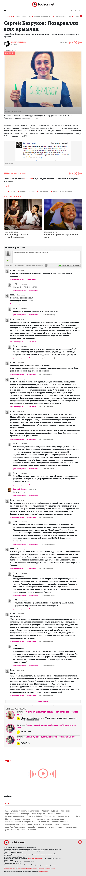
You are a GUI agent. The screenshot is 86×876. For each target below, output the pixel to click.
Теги (7, 804)
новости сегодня (12, 824)
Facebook (28, 179)
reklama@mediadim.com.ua (35, 858)
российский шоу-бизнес (15, 827)
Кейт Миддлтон (38, 814)
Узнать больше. (43, 871)
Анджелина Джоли (50, 811)
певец (57, 824)
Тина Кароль (49, 816)
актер (12, 191)
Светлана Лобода (34, 816)
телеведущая (71, 827)
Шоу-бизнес (9, 53)
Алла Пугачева (11, 811)
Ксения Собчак (54, 814)
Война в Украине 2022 (43, 16)
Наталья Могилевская (14, 816)
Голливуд (25, 814)
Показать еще (43, 701)
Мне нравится (31, 279)
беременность (38, 819)
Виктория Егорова (18, 42)
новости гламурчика (61, 822)
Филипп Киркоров (65, 816)
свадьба (31, 827)
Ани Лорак (65, 811)
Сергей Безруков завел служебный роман (16, 236)
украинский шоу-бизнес (15, 830)
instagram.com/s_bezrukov (13, 111)
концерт (27, 822)
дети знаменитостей (56, 819)
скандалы (42, 827)
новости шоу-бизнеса (62, 191)
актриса (26, 819)
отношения (47, 824)
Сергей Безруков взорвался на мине (61, 236)
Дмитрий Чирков (20, 489)
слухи (51, 827)
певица (66, 824)
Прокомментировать (17, 279)
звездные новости (13, 822)
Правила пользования (10, 868)
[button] (75, 10)
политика (44, 191)
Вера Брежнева (11, 814)
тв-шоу (60, 827)
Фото (78, 816)
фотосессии (33, 830)
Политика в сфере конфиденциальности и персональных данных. (36, 868)
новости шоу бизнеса (31, 824)
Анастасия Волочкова (30, 811)
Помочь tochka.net (23, 16)
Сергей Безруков (27, 191)
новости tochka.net (41, 822)
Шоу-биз (8, 819)
